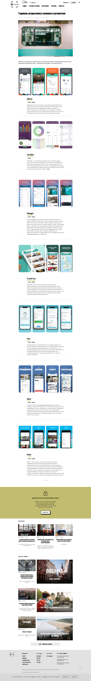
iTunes (29, 102)
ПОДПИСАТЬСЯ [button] (46, 512)
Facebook (38, 658)
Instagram (39, 656)
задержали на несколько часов (45, 405)
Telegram (39, 662)
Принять (75, 676)
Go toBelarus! (26, 2)
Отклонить (65, 676)
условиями (45, 676)
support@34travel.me (60, 660)
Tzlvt (48, 169)
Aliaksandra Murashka (40, 17)
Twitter (38, 660)
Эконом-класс (29, 17)
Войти (73, 2)
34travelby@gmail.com (60, 657)
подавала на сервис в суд (33, 234)
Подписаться (66, 2)
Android (33, 102)
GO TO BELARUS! (50, 656)
